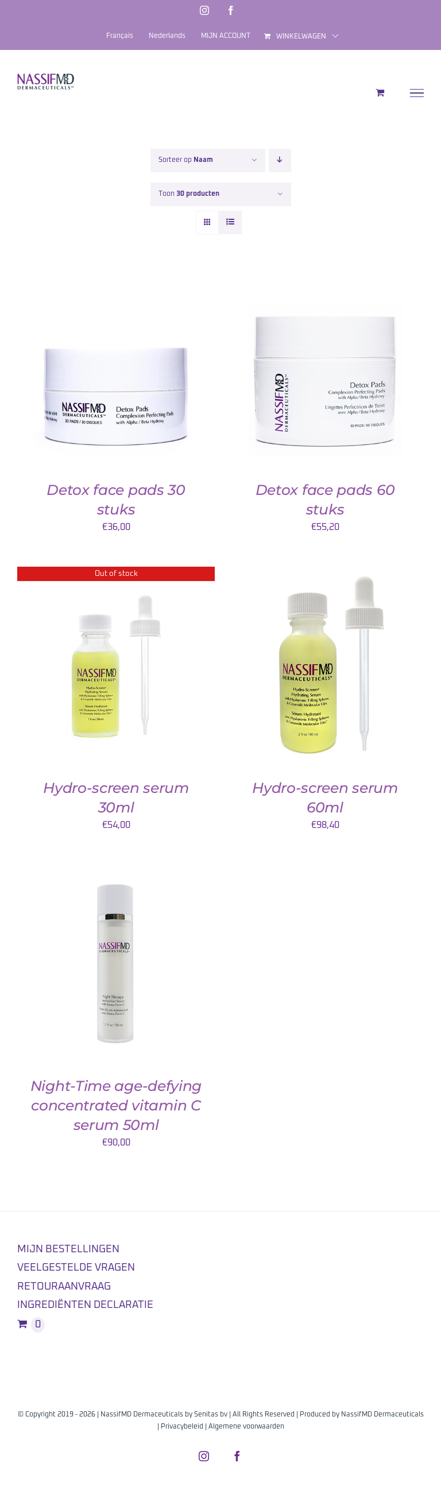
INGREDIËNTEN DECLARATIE (85, 1305)
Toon (188, 194)
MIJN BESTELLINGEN (68, 1249)
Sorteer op (185, 160)
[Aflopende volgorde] (280, 160)
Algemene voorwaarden (246, 1426)
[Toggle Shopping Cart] (380, 92)
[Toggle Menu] (417, 93)
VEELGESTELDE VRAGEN (76, 1268)
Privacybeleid (182, 1426)
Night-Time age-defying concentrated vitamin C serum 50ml (116, 1105)
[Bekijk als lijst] (230, 222)
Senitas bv (210, 1414)
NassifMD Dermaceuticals (382, 1414)
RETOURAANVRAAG (64, 1287)
